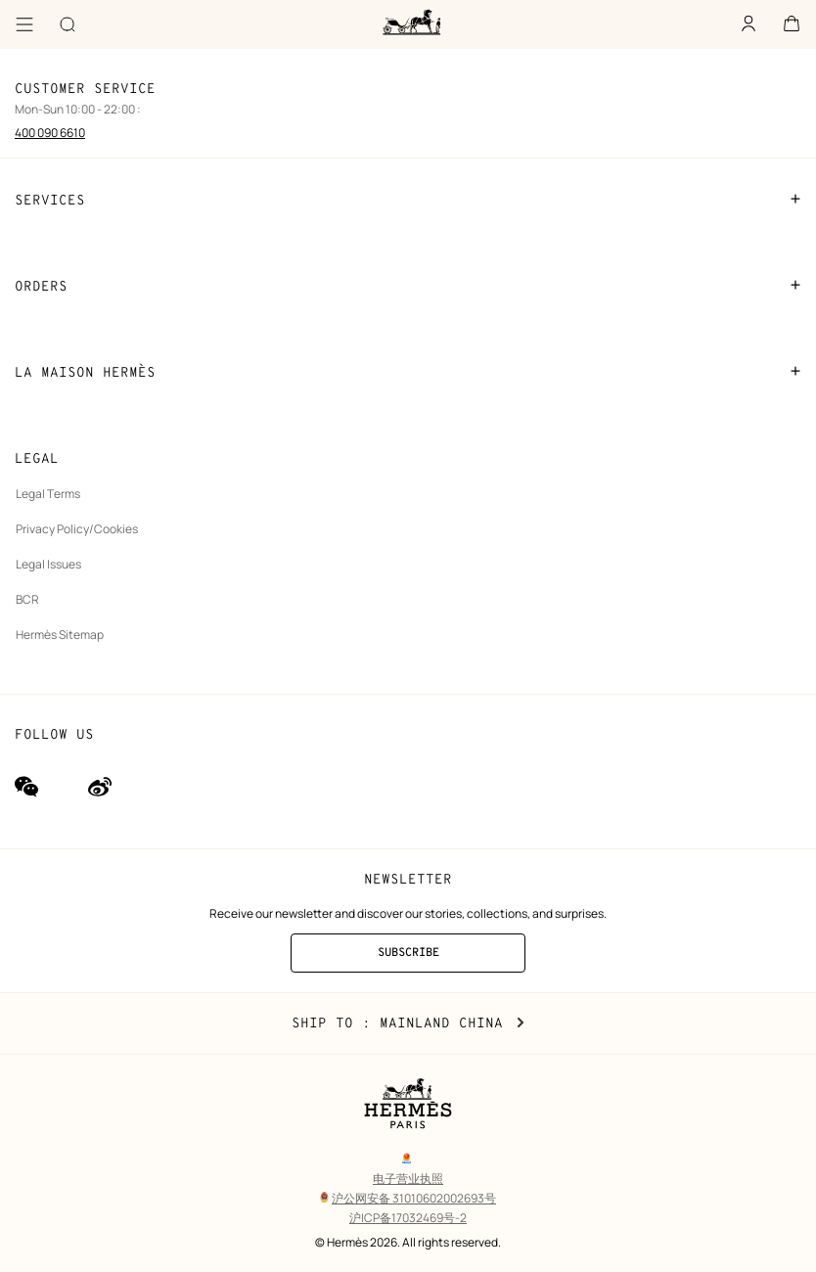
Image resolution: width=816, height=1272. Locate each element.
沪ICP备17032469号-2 (408, 1217)
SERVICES (408, 199)
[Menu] (24, 24)
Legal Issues (48, 564)
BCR (27, 599)
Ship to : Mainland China (408, 1023)
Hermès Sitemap (60, 634)
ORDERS (408, 285)
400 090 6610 (50, 132)
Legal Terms (48, 493)
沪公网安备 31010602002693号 (408, 1198)
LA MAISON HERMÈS (408, 372)
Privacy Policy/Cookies (77, 529)
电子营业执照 (408, 1178)
